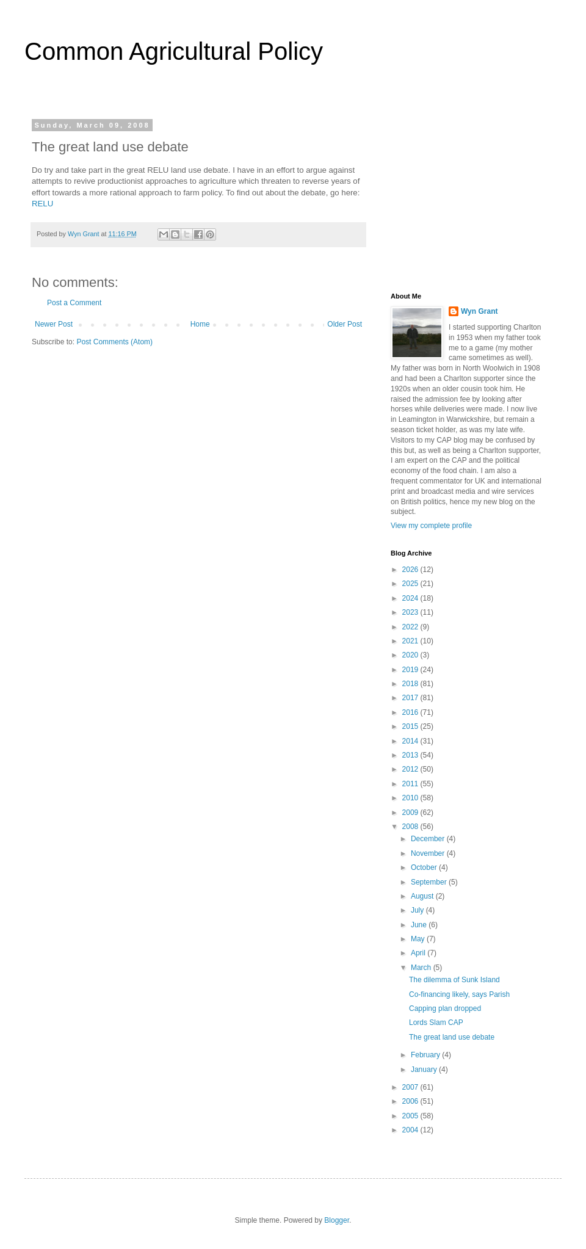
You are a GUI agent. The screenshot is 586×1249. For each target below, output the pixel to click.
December (429, 838)
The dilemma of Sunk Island (454, 980)
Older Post (344, 324)
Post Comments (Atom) (114, 342)
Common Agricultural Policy (173, 51)
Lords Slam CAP (436, 1022)
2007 (411, 1087)
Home (200, 324)
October (425, 867)
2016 (411, 712)
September (430, 882)
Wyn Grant (479, 311)
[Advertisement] (467, 197)
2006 (411, 1101)
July (418, 910)
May (419, 939)
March (422, 967)
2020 (411, 655)
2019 (411, 669)
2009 (411, 812)
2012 (411, 769)
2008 (411, 826)
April (419, 953)
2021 (411, 641)
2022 (411, 627)
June (420, 925)
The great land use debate (451, 1037)
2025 (411, 583)
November (429, 853)
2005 (411, 1116)
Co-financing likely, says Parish (459, 994)
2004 (411, 1130)
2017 (411, 697)
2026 (411, 569)
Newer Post (54, 324)
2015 (411, 726)
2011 (411, 784)
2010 (411, 798)
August (423, 896)
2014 (411, 741)
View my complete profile (431, 525)
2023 (411, 612)
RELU (42, 203)
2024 (411, 598)
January (425, 1069)
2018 (411, 683)
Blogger (336, 1220)
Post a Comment (74, 303)
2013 (411, 755)
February (426, 1055)
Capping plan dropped (445, 1008)
